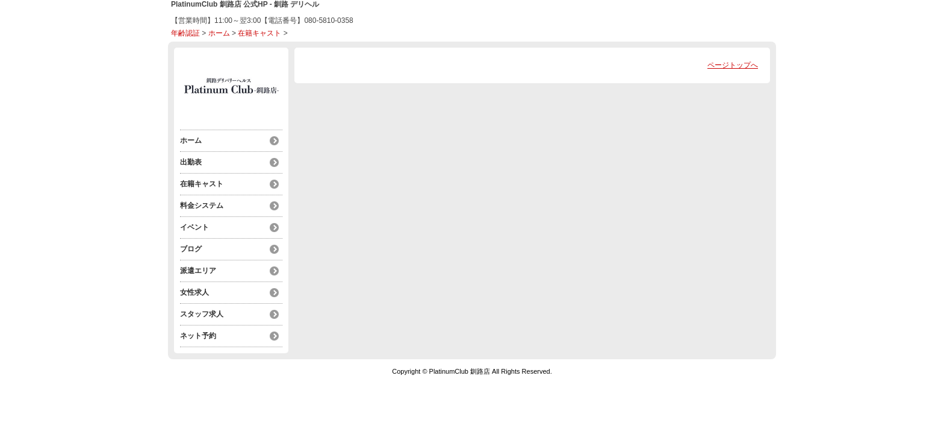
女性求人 (194, 292)
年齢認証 (185, 33)
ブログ (191, 249)
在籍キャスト (259, 33)
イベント (194, 227)
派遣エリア (198, 270)
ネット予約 (198, 336)
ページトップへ (732, 65)
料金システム (201, 205)
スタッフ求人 (201, 314)
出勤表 (191, 162)
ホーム (219, 33)
